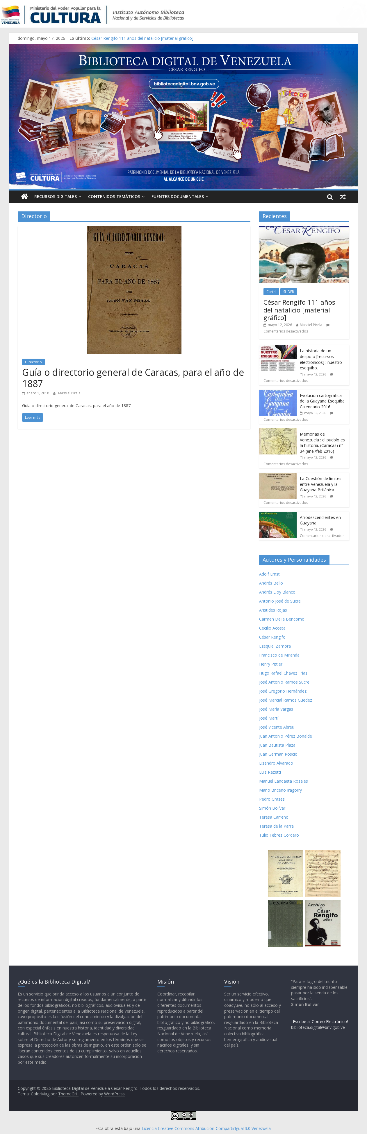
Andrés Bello (271, 583)
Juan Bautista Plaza (277, 745)
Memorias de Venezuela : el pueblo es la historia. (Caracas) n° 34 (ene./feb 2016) (322, 442)
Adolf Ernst (269, 574)
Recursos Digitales (55, 196)
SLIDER (288, 291)
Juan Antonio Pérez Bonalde (285, 736)
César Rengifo (272, 637)
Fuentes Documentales (178, 196)
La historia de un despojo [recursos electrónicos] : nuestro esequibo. (321, 359)
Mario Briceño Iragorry (280, 790)
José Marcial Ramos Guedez (285, 700)
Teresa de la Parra (276, 826)
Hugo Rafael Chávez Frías (283, 673)
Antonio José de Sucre (280, 601)
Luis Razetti (270, 772)
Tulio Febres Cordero (279, 835)
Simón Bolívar (272, 808)
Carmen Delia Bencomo (281, 619)
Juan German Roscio (278, 754)
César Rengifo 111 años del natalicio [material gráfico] (142, 38)
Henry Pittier (270, 664)
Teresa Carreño (273, 817)
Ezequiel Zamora (275, 646)
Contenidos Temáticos (114, 196)
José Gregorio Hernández (283, 691)
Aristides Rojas (273, 610)
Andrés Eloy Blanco (277, 592)
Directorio (33, 362)
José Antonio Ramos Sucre (284, 682)
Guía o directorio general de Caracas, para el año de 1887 (133, 377)
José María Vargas (276, 709)
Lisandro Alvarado (276, 763)
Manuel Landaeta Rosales (283, 781)
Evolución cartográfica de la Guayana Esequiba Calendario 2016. (322, 401)
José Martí (268, 718)
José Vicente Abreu (276, 727)
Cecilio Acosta (272, 628)
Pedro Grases (272, 799)
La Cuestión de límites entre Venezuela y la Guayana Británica (320, 484)
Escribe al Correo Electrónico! (320, 1021)
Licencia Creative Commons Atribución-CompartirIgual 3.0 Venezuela (206, 1128)
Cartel (271, 291)
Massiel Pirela (69, 393)
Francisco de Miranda (279, 655)
